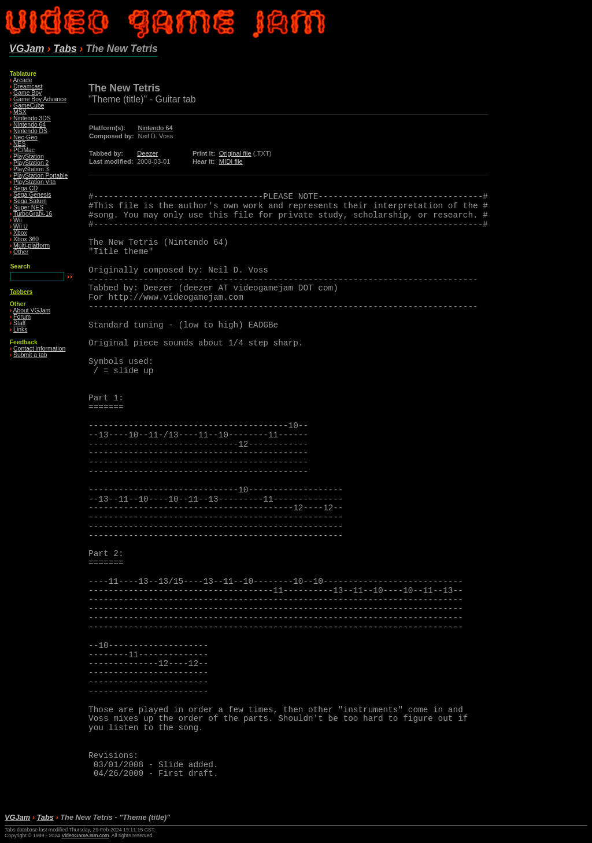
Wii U (20, 226)
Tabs (64, 48)
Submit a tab (30, 355)
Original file (235, 153)
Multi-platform (31, 245)
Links (20, 329)
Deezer (147, 153)
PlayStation (28, 156)
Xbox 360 (26, 239)
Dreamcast (27, 86)
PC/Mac (24, 150)
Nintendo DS (30, 131)
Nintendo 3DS (32, 118)
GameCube (28, 105)
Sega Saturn (30, 201)
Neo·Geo (25, 137)
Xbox (20, 233)
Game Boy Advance (39, 99)
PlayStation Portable (40, 175)
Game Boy (27, 93)
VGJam (27, 48)
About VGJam (32, 310)
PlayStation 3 (31, 169)
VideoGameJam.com (85, 835)
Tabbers (21, 292)
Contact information (39, 348)
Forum (22, 317)
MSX (20, 112)
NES (19, 144)
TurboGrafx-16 (32, 214)
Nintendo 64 (29, 125)
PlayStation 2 (31, 163)
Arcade (22, 80)
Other (20, 252)
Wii (17, 220)
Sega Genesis (32, 195)
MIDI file (231, 161)
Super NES (28, 207)
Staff (19, 323)
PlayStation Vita (34, 182)
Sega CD (25, 188)
